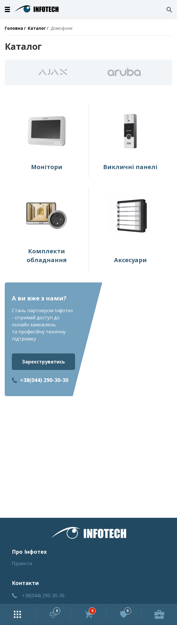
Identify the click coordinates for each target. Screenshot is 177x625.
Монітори (46, 167)
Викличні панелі (130, 167)
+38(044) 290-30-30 (44, 379)
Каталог (37, 28)
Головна (14, 28)
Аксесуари (130, 260)
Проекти (22, 563)
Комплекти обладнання (47, 255)
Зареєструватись (43, 361)
